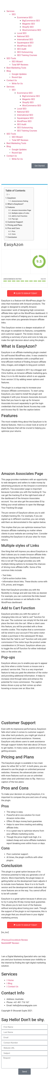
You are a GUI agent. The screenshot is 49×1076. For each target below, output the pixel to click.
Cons (14, 234)
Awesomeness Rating (20, 201)
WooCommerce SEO (31, 30)
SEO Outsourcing (25, 52)
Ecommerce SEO (25, 17)
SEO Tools (11, 58)
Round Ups (17, 77)
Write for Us (17, 83)
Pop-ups (15, 219)
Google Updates (19, 74)
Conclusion (12, 237)
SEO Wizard (17, 61)
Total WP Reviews (20, 64)
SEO (14, 14)
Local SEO (21, 33)
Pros (13, 231)
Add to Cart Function (19, 216)
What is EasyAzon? (15, 204)
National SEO (23, 36)
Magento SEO (28, 24)
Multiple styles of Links (20, 213)
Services (10, 11)
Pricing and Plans (14, 225)
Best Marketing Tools (16, 68)
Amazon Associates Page (21, 210)
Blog (9, 71)
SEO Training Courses (27, 55)
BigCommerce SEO (31, 20)
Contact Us (12, 80)
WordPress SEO (24, 46)
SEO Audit (21, 49)
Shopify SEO (28, 27)
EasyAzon (11, 198)
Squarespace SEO (25, 42)
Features (11, 207)
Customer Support (15, 222)
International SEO (25, 39)
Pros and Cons (13, 228)
